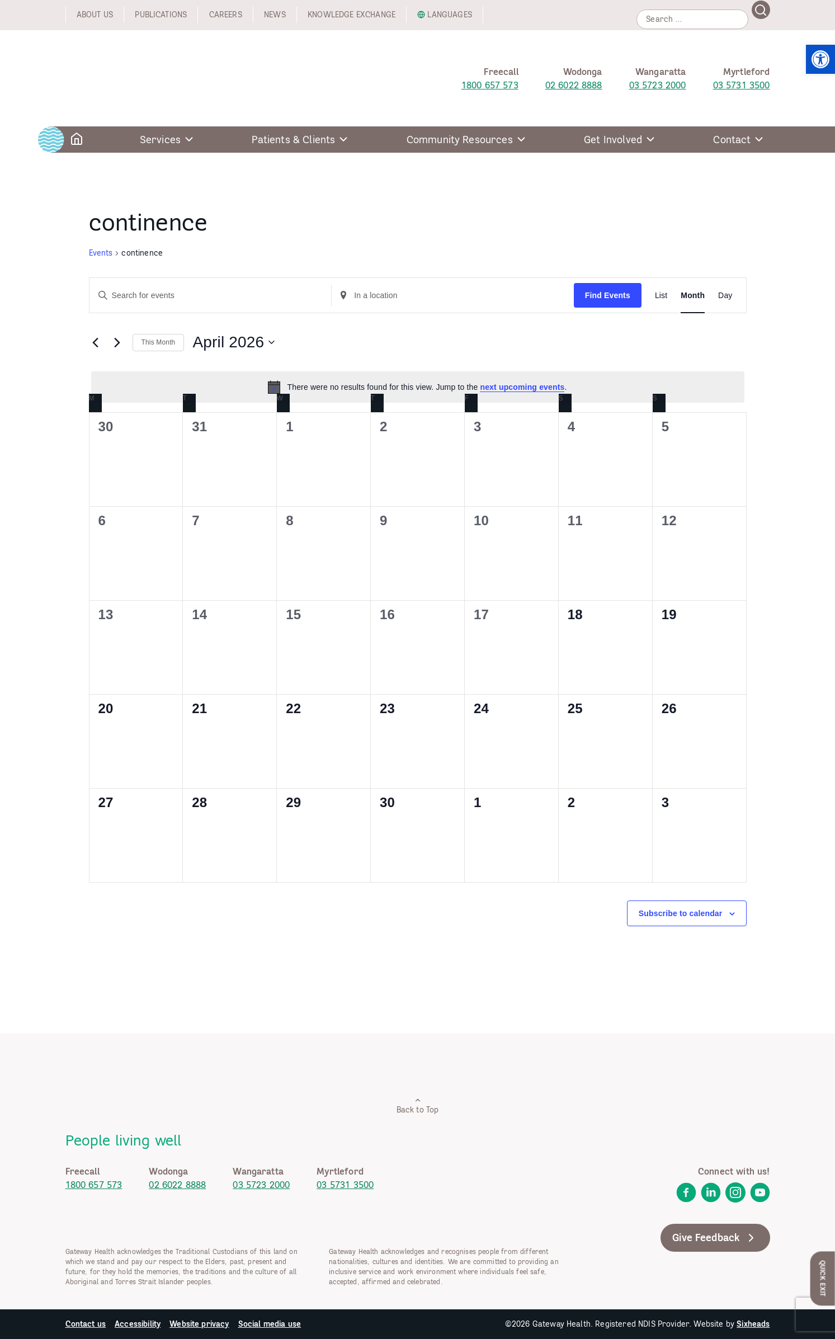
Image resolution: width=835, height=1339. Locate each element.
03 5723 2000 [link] (657, 85)
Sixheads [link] (753, 1324)
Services (160, 139)
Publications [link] (161, 15)
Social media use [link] (269, 1324)
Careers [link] (225, 15)
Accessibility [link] (138, 1324)
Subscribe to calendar (681, 913)
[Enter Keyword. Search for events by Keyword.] (210, 295)
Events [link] (101, 253)
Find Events (607, 295)
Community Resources (460, 139)
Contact (732, 139)
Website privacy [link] (199, 1324)
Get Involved (613, 139)
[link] (820, 59)
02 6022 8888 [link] (573, 85)
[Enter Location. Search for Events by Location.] (453, 295)
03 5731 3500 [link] (741, 85)
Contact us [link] (85, 1324)
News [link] (275, 15)
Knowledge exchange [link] (351, 15)
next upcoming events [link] (522, 387)
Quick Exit (823, 1278)
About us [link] (95, 15)
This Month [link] (158, 342)
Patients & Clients (293, 139)
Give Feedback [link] (715, 1237)
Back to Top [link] (418, 1105)
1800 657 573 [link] (489, 85)
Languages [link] (449, 15)
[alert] (417, 387)
